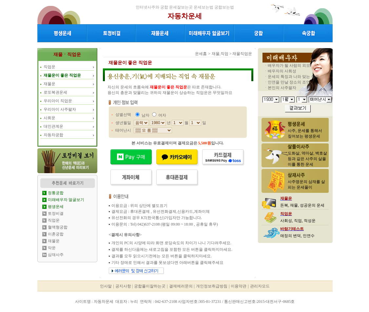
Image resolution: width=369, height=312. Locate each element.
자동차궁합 (53, 135)
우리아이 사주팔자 (60, 109)
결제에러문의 (181, 286)
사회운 (49, 118)
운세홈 (201, 53)
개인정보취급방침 (211, 286)
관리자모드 (260, 286)
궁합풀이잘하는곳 (149, 286)
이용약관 (238, 286)
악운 (52, 248)
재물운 (49, 84)
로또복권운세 (55, 92)
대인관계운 (53, 126)
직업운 (49, 66)
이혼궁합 (56, 234)
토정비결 (56, 213)
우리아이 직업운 (58, 101)
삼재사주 (56, 254)
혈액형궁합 (58, 227)
